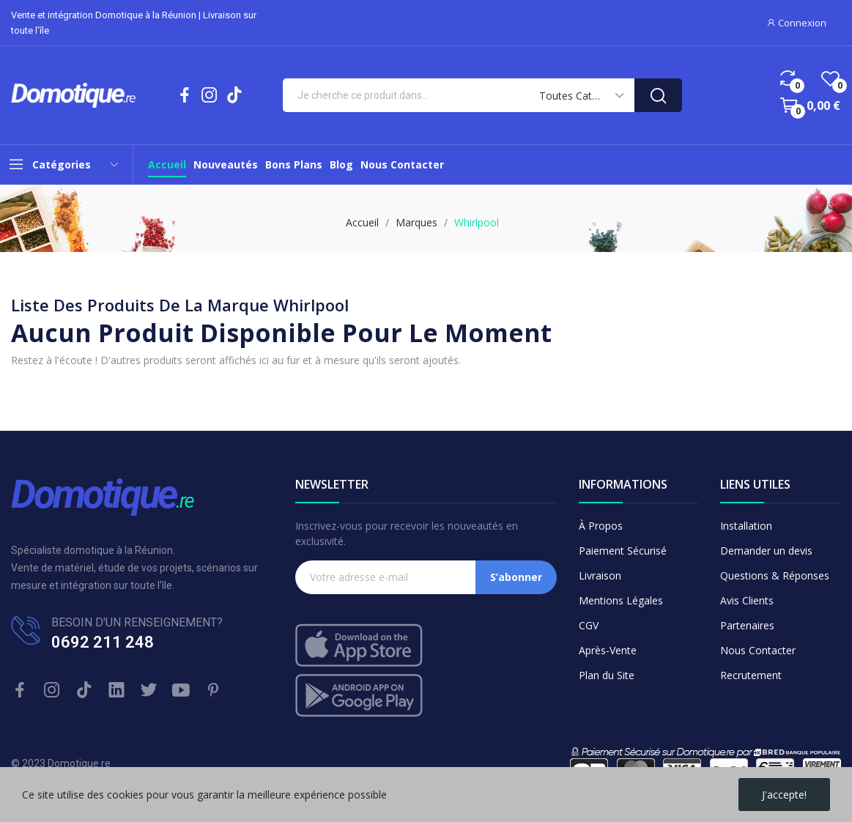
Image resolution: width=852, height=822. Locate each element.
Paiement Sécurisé (623, 551)
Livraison (600, 575)
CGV (589, 625)
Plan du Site (606, 675)
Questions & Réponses (774, 575)
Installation (746, 526)
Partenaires (747, 625)
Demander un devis (766, 551)
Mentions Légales (621, 600)
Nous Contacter (758, 650)
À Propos (601, 526)
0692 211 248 (102, 642)
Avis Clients (747, 600)
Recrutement (751, 675)
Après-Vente (608, 650)
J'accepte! (784, 794)
